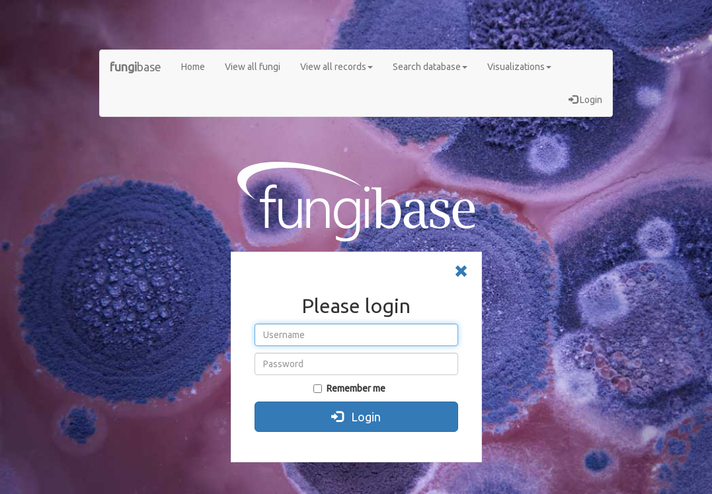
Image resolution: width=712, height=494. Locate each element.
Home (193, 66)
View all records (336, 66)
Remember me (349, 388)
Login (585, 99)
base (135, 66)
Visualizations (519, 66)
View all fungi (252, 66)
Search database (430, 66)
